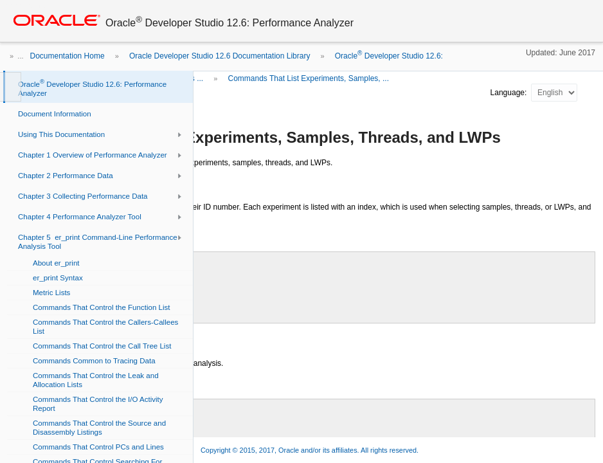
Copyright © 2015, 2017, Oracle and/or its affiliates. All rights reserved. (310, 450)
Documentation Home (67, 55)
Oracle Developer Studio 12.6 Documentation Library (219, 55)
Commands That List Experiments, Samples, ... (308, 78)
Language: (510, 92)
